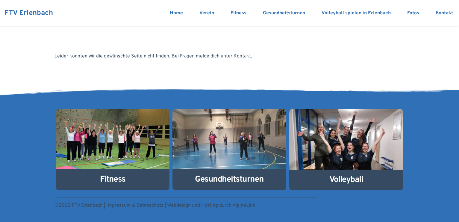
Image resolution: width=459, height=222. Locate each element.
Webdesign (179, 206)
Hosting (209, 206)
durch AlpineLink (237, 206)
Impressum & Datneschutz (134, 206)
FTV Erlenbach (28, 13)
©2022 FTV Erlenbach (78, 206)
